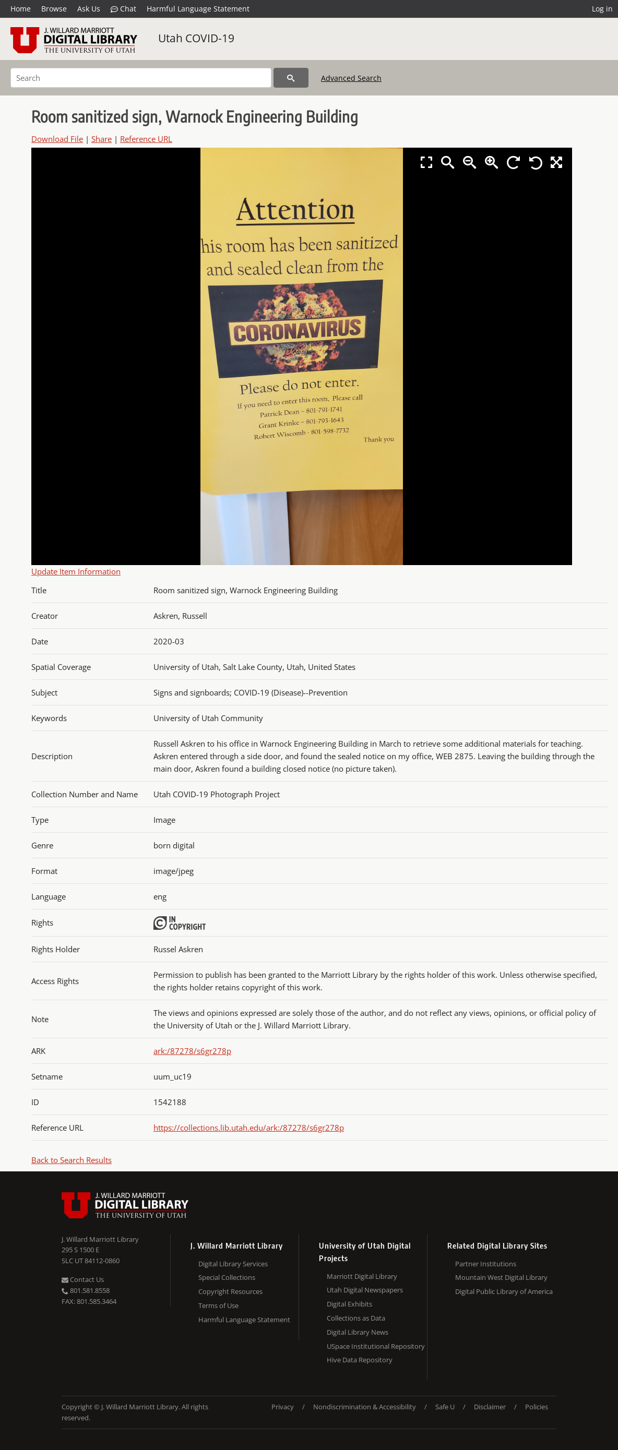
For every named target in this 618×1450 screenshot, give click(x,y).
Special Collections (226, 1277)
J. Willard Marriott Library (100, 1239)
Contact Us (83, 1279)
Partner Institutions (485, 1263)
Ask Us (88, 9)
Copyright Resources (230, 1291)
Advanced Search (351, 78)
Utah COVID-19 (196, 38)
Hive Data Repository (360, 1359)
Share (101, 139)
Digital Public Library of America (504, 1291)
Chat (123, 9)
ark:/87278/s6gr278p (192, 1051)
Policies (536, 1406)
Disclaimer (490, 1406)
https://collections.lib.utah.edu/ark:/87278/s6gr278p (248, 1127)
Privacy (282, 1406)
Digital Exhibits (349, 1304)
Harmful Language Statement (198, 9)
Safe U (445, 1406)
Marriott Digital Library (362, 1276)
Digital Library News (357, 1332)
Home (20, 9)
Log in (602, 9)
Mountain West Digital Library (501, 1277)
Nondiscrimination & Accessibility (364, 1406)
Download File (57, 139)
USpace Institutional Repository (376, 1346)
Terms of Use (218, 1305)
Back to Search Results (71, 1160)
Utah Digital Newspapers (365, 1290)
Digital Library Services (233, 1263)
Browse (54, 9)
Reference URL (146, 139)
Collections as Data (356, 1318)
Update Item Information (76, 571)
